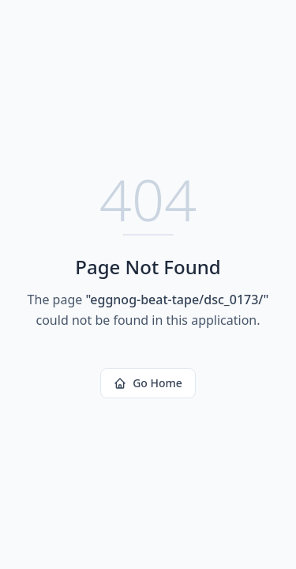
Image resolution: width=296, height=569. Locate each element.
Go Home (148, 382)
